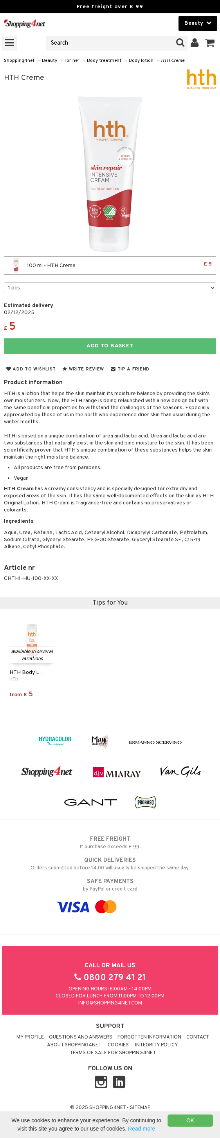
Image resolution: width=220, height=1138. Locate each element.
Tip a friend (130, 369)
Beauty (49, 61)
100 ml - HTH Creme (110, 265)
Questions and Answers (80, 1037)
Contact (197, 1037)
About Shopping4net (74, 1045)
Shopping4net (19, 61)
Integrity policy (156, 1045)
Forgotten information (149, 1037)
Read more (141, 1128)
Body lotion (141, 61)
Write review (83, 369)
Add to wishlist (31, 369)
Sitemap (140, 1108)
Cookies (118, 1045)
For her (72, 61)
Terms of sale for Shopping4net (113, 1053)
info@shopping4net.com (110, 1003)
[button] (210, 43)
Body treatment (104, 61)
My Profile (30, 1037)
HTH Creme (172, 61)
